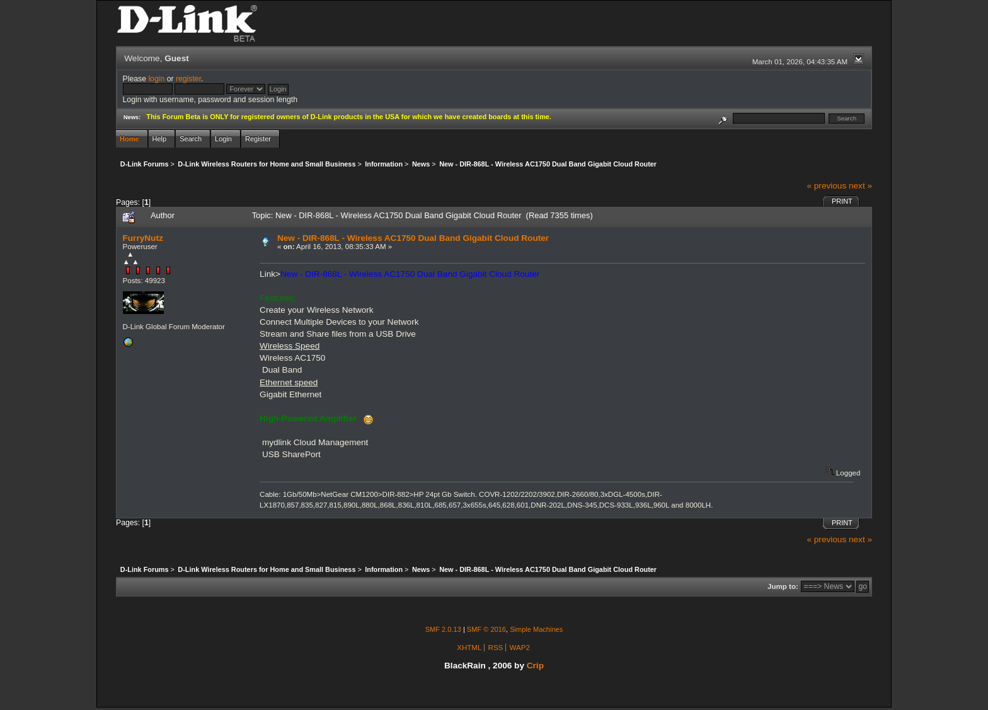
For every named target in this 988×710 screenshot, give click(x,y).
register (188, 78)
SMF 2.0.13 (443, 629)
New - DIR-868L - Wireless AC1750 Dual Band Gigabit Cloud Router (413, 238)
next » (860, 185)
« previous (826, 185)
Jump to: (782, 586)
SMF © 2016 (486, 629)
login (156, 78)
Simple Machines (536, 629)
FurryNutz (143, 238)
